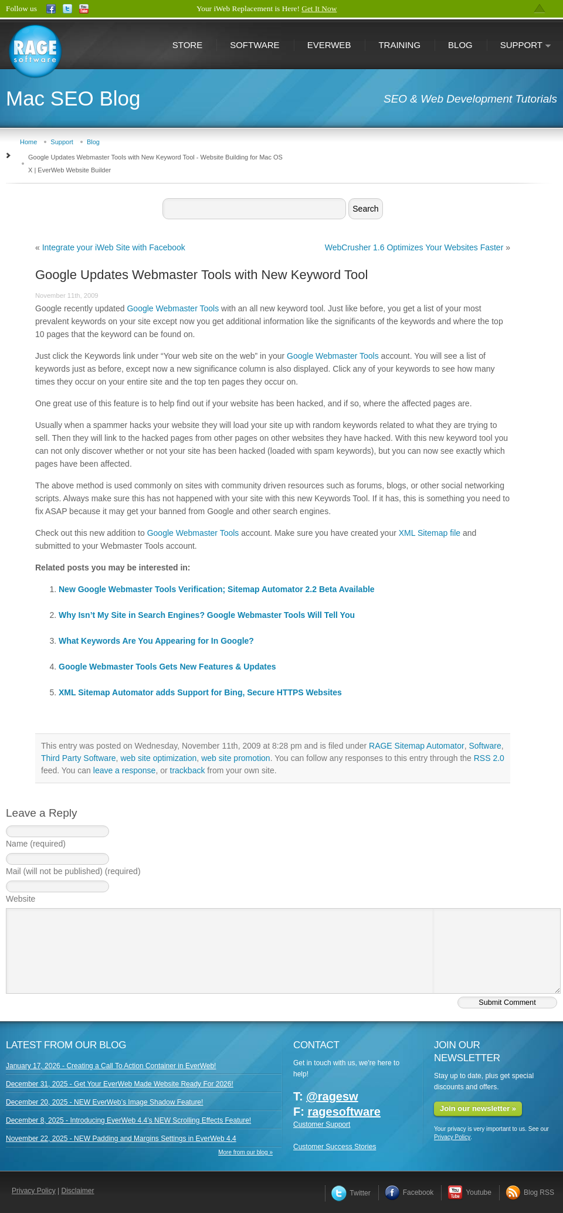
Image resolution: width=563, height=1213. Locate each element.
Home (28, 141)
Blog (460, 45)
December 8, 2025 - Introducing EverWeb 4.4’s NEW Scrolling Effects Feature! (128, 1120)
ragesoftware (344, 1111)
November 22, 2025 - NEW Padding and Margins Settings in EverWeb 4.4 (121, 1138)
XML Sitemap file (429, 533)
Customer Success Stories (334, 1147)
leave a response (124, 770)
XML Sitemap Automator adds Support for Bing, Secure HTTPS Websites (200, 692)
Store (187, 45)
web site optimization (158, 758)
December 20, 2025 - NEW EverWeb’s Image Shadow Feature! (104, 1102)
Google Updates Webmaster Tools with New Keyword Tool (201, 274)
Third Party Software (78, 758)
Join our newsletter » (478, 1108)
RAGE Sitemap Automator (416, 745)
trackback (187, 770)
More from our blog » (245, 1152)
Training (399, 45)
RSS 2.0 (489, 758)
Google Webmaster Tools (173, 308)
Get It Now (319, 8)
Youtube (469, 1192)
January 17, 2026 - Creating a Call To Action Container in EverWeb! (111, 1066)
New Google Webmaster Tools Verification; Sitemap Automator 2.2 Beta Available (217, 589)
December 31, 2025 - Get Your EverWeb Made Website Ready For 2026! (119, 1084)
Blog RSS (530, 1192)
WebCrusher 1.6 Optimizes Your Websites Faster (414, 247)
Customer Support (321, 1124)
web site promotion (235, 758)
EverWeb (329, 45)
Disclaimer (78, 1191)
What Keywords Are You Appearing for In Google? (156, 640)
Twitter (350, 1193)
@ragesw (332, 1096)
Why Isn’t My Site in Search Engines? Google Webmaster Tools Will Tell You (207, 615)
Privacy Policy (452, 1137)
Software (254, 45)
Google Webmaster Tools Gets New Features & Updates (167, 666)
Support (519, 46)
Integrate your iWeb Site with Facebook (113, 247)
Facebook (409, 1192)
